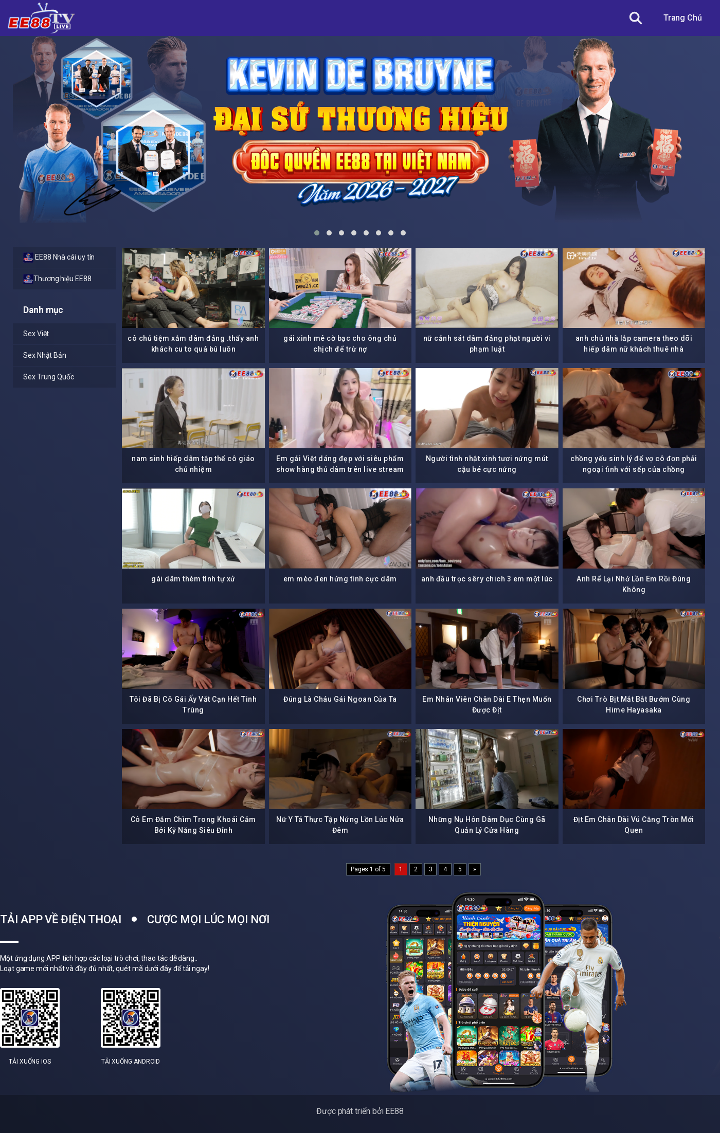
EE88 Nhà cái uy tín (59, 257)
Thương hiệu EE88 (57, 279)
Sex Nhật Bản (44, 355)
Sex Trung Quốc (48, 377)
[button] (317, 233)
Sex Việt (36, 334)
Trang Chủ (682, 18)
